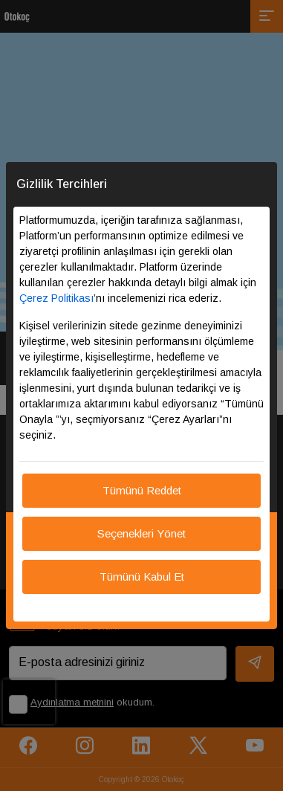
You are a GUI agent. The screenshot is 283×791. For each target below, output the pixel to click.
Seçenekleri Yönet (141, 533)
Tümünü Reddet (142, 490)
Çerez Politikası (56, 298)
